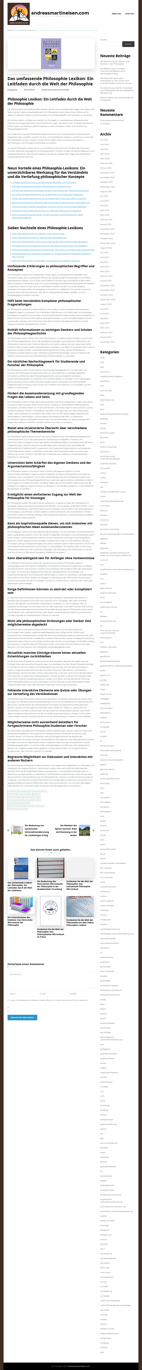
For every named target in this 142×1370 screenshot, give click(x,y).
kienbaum (104, 807)
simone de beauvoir (109, 1143)
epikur (103, 584)
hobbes (103, 718)
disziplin (24, 791)
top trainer (105, 1263)
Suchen (103, 40)
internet (103, 755)
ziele (102, 1352)
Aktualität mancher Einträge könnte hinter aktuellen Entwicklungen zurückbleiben (50, 246)
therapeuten (106, 1235)
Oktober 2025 (106, 182)
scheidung (105, 1105)
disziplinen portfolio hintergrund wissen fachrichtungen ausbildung (115, 554)
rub (102, 1091)
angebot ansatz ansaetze (111, 376)
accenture (104, 372)
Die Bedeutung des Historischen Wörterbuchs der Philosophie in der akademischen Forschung (50, 885)
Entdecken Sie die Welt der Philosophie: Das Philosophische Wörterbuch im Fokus (50, 933)
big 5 (102, 442)
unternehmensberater (110, 1301)
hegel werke (105, 694)
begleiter (104, 419)
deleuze (104, 511)
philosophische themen (20, 806)
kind (102, 816)
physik (103, 1000)
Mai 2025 (104, 206)
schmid (103, 1115)
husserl (103, 736)
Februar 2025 (106, 220)
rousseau (104, 1087)
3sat (102, 367)
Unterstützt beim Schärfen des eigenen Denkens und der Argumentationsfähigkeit (49, 207)
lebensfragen (16, 797)
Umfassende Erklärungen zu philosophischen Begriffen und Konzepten (44, 182)
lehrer (103, 854)
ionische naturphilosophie (111, 760)
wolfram (103, 1348)
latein (102, 844)
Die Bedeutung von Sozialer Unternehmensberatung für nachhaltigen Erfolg (113, 71)
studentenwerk (107, 1190)
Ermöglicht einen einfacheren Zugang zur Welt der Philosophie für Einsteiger (46, 211)
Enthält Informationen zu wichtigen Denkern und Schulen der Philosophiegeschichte (50, 191)
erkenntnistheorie (39, 791)
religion (103, 1068)
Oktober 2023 (106, 295)
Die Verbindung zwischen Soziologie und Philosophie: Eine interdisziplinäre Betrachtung (117, 90)
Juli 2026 (104, 140)
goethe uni (105, 675)
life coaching (105, 868)
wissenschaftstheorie (109, 1334)
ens (101, 579)
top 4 (102, 1249)
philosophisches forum (110, 995)
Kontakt (129, 14)
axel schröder (106, 391)
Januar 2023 (105, 337)
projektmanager (107, 1023)
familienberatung (108, 621)
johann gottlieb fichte (110, 779)
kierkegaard (105, 812)
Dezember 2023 (107, 285)
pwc (102, 1044)
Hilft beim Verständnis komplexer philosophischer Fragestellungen (41, 186)
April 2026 (104, 154)
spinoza (103, 1162)
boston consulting (108, 447)
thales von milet (107, 1221)
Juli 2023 (104, 309)
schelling (104, 1110)
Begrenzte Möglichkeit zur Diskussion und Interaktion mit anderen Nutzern (46, 261)
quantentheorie (107, 1058)
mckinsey (104, 910)
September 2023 (107, 300)
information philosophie (110, 750)
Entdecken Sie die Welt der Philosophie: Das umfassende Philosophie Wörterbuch (79, 885)
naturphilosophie (107, 939)
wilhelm (103, 1324)
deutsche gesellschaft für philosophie (117, 534)
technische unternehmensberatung (116, 1211)
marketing (104, 891)
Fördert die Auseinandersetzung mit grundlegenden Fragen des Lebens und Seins (49, 199)
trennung (104, 1268)
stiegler (103, 1181)
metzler (103, 924)
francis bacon (106, 638)
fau (101, 626)
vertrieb (103, 1315)
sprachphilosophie (108, 1167)
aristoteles (104, 381)
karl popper (105, 802)
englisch (104, 574)
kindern (103, 826)
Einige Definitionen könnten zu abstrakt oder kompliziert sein (39, 238)
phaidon (103, 976)
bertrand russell (107, 433)
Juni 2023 (104, 314)
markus (103, 896)
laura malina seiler (108, 849)
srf (101, 1171)
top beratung (106, 1254)
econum (104, 560)
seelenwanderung (108, 1124)
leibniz (103, 859)
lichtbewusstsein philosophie (113, 863)
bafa (102, 395)
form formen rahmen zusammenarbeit (109, 632)
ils (101, 741)
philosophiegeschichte (20, 803)
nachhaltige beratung (110, 929)
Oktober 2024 (106, 238)
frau (102, 642)
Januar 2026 (105, 168)
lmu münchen (106, 877)
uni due (103, 1282)
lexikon (29, 797)
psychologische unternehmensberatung (111, 1038)
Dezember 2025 (107, 173)
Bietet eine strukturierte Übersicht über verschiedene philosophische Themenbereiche (51, 203)
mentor (103, 915)
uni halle (104, 1287)
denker (13, 791)
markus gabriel (107, 901)
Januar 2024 (105, 281)
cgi (101, 487)
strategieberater (107, 1185)
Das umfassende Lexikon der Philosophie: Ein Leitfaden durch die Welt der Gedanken (20, 886)
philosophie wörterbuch (19, 74)
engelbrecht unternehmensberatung (117, 569)
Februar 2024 (106, 276)
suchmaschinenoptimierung (112, 1207)
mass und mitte (107, 906)
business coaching (108, 464)
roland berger (106, 1082)
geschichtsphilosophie (110, 661)
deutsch (104, 525)
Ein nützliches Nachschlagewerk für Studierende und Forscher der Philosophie (47, 195)
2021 (102, 362)
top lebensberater (108, 1258)
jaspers (103, 765)
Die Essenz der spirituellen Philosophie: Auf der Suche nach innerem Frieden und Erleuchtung (115, 80)
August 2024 (106, 248)
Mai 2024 (104, 262)
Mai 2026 (104, 149)
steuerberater (106, 1176)
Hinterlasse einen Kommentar (55, 90)
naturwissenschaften (109, 943)
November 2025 (107, 177)
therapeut (104, 1230)
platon (103, 1009)
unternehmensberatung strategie (115, 1305)
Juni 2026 (104, 144)
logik (38, 797)
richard (103, 1077)
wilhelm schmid (107, 1329)
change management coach (112, 492)
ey (101, 612)
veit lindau (104, 1310)
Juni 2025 (104, 201)
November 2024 (107, 234)
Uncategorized (106, 1277)
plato (102, 1004)
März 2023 (105, 328)
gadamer (104, 652)
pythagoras (105, 1049)
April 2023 (104, 323)
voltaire (103, 1319)
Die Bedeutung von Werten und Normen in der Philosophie (114, 62)
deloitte (103, 515)
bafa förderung (107, 400)
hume (103, 732)
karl (102, 793)
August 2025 (106, 191)
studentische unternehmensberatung (111, 1200)
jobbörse (104, 774)
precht (103, 1018)
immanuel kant (107, 746)
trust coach (105, 1272)
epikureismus (106, 588)
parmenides (105, 967)
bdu (102, 409)
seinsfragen (39, 806)
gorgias (103, 680)
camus (103, 473)
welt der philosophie (19, 809)
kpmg (103, 835)
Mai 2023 (104, 318)
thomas (103, 1240)
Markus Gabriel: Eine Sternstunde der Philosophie (117, 99)
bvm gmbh (105, 468)
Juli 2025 (104, 196)
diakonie (104, 539)
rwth (102, 1096)
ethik (12, 794)
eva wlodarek (106, 602)
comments (105, 506)
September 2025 (107, 187)
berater (103, 423)
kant (102, 788)
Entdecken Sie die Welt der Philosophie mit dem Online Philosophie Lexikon (80, 922)
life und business (107, 873)
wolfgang (104, 1343)
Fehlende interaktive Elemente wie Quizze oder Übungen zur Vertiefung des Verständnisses (53, 250)
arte (102, 386)
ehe (102, 565)
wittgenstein (105, 1338)
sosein (103, 1152)
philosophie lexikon (33, 800)
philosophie (105, 981)
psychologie (105, 1032)
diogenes (104, 548)
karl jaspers (105, 797)
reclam (103, 1063)
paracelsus (105, 962)
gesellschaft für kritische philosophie (116, 666)
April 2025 (104, 210)
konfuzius (104, 830)
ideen (37, 794)
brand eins (104, 452)
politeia (103, 1014)
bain (102, 405)
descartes (104, 520)
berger (103, 428)
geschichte (105, 656)
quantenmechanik (108, 1054)
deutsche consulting (109, 529)
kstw (102, 840)
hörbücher (105, 722)
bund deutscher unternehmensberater (110, 457)
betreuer (104, 437)
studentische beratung (110, 1195)
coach (103, 496)
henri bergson (106, 708)
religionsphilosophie (109, 1073)
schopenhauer (106, 1120)
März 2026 (104, 159)
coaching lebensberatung (111, 501)
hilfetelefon (105, 713)
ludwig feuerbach (108, 887)
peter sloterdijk (107, 971)
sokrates (103, 1148)
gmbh (103, 671)
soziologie (104, 1157)
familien (103, 616)
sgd (101, 1138)
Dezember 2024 (107, 229)
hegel (102, 689)
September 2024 (107, 243)
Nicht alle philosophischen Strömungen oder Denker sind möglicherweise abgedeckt (50, 242)
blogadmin (12, 90)
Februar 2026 (106, 163)
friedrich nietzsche (108, 647)
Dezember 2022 (107, 342)
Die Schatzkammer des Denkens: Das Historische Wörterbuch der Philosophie (20, 921)
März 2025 (104, 215)
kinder (103, 821)
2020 (102, 358)
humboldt (104, 727)
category (104, 482)
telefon (103, 1216)
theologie (104, 1225)
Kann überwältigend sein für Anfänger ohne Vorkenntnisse (38, 234)
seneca (103, 1129)
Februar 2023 (106, 332)
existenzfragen (25, 794)
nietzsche (104, 948)
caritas (103, 478)
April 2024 (104, 267)
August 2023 (106, 304)
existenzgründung (108, 607)
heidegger (104, 699)
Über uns (116, 14)
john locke (104, 783)
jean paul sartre (107, 769)
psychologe (105, 1028)
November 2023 (107, 290)
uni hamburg (106, 1291)
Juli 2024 (104, 253)
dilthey (103, 543)
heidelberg (105, 703)
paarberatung (106, 957)
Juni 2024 (104, 257)
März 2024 (105, 271)
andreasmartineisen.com (60, 13)
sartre (102, 1101)
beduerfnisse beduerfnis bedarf (114, 414)
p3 (101, 953)
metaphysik (15, 800)
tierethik (104, 1244)
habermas (104, 685)
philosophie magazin (109, 986)
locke (102, 882)
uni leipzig (104, 1296)
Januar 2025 (105, 224)
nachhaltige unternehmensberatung (116, 934)
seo (101, 1134)
